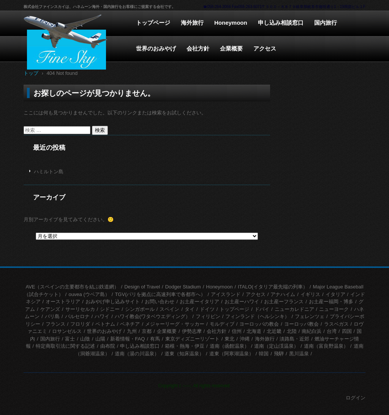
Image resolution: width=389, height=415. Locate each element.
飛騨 (279, 353)
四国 (347, 331)
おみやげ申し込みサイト (112, 301)
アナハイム (282, 294)
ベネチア (130, 324)
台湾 (332, 331)
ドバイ (262, 309)
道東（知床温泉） (184, 353)
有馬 (155, 339)
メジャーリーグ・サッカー (174, 324)
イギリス (310, 294)
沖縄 (245, 339)
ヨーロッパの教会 (259, 324)
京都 (147, 331)
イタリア (335, 294)
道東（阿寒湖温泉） (231, 353)
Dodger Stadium (183, 287)
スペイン (169, 309)
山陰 (85, 339)
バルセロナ (77, 316)
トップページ (153, 22)
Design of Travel (142, 287)
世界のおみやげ (156, 48)
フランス (55, 324)
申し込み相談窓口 (281, 22)
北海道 (254, 331)
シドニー (110, 309)
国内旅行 (325, 22)
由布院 (107, 346)
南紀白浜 (311, 331)
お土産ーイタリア (199, 301)
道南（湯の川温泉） (137, 353)
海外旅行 (192, 22)
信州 (237, 331)
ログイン (355, 398)
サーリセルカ (80, 309)
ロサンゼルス (67, 331)
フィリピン (208, 316)
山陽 (100, 339)
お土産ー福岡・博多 (331, 301)
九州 (132, 331)
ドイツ (207, 309)
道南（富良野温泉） (326, 346)
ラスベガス (336, 324)
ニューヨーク (334, 309)
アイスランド (225, 294)
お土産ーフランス (284, 301)
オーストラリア (63, 301)
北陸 (292, 331)
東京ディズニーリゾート (192, 339)
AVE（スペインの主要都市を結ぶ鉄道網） (72, 287)
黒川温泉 (299, 353)
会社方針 (198, 48)
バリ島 (52, 316)
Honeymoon (230, 22)
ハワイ (102, 316)
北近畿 (274, 331)
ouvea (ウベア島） (88, 294)
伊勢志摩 (192, 331)
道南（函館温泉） (229, 346)
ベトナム (105, 324)
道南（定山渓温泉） (276, 346)
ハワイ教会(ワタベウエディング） (152, 316)
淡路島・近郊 (294, 339)
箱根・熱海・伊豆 (184, 346)
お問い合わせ (159, 301)
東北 (229, 339)
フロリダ (80, 324)
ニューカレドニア (294, 309)
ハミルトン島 (48, 171)
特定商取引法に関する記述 (65, 346)
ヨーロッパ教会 (301, 324)
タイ (189, 309)
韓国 (264, 353)
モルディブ (222, 324)
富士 (70, 339)
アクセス (264, 48)
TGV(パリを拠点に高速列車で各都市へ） (160, 294)
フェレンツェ (309, 316)
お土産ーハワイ (242, 301)
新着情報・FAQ (127, 339)
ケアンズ (50, 309)
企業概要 (231, 48)
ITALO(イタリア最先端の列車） (273, 287)
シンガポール (140, 309)
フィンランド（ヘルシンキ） (257, 316)
